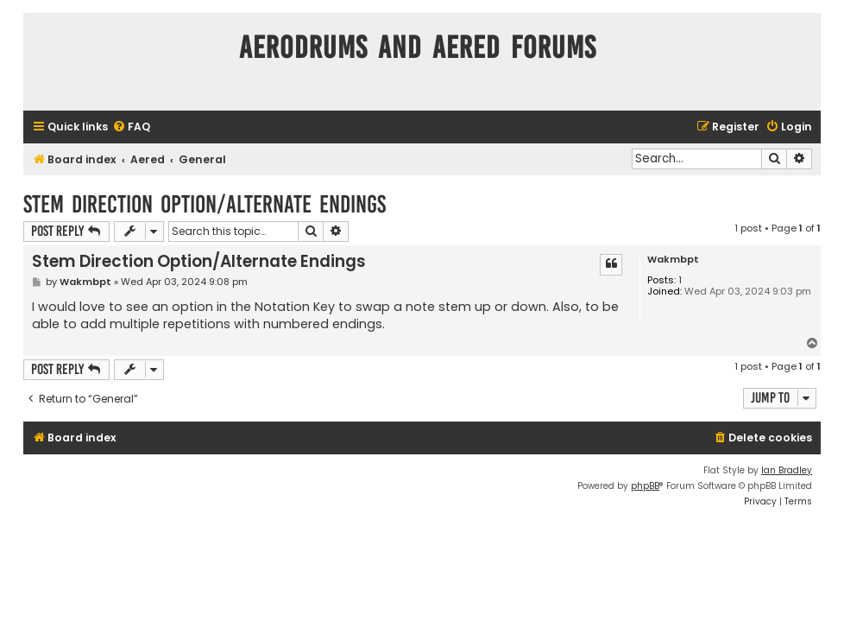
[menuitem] (131, 127)
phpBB (645, 485)
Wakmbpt (673, 259)
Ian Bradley (786, 470)
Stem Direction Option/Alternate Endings (204, 204)
